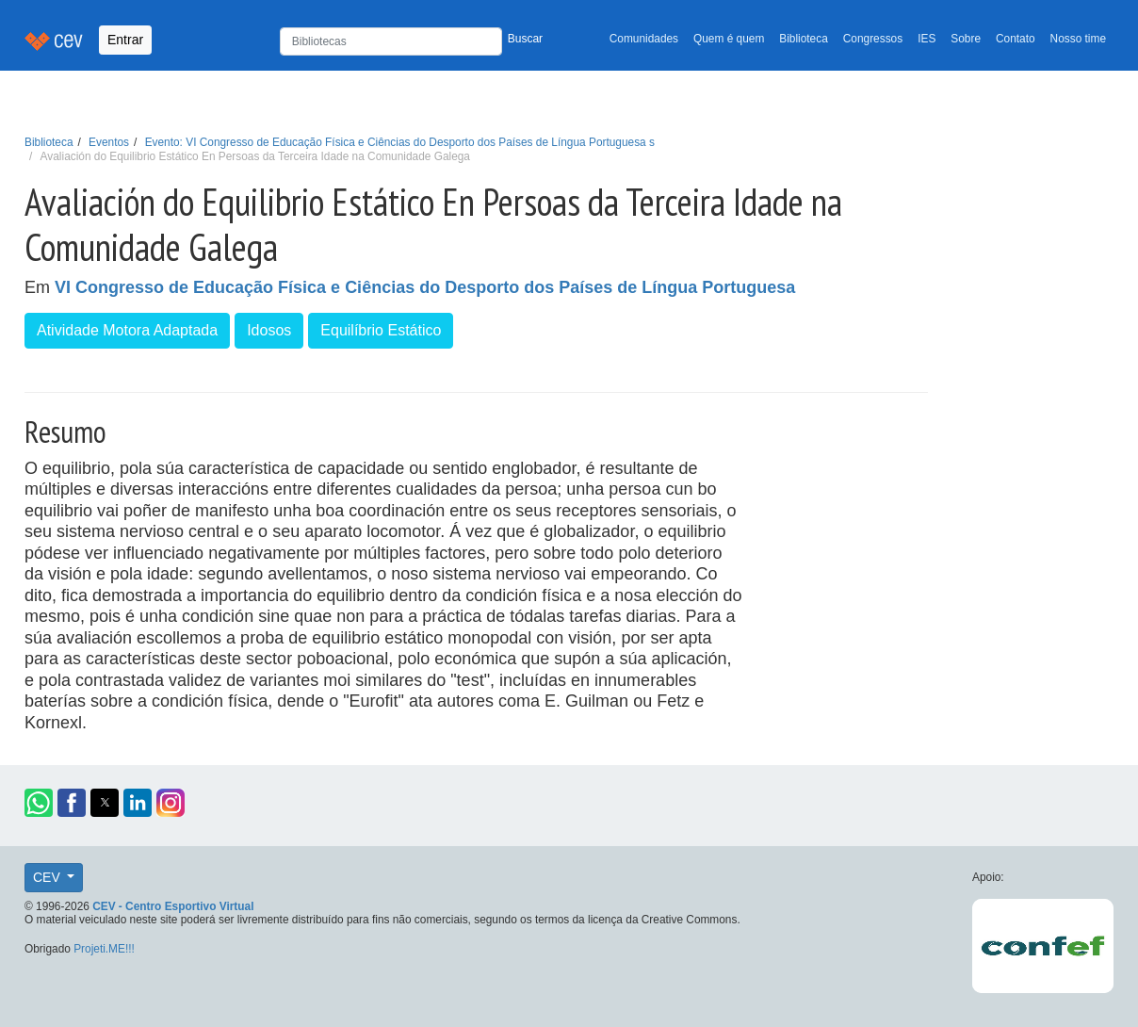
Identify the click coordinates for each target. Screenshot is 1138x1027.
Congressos (872, 38)
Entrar (125, 39)
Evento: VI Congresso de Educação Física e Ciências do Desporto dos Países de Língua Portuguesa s (400, 142)
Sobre (966, 38)
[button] (38, 803)
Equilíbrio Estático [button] (380, 330)
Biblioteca (803, 38)
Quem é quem (728, 38)
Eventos (109, 142)
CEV (48, 877)
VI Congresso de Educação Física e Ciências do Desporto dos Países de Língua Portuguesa (425, 287)
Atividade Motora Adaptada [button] (127, 330)
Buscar (525, 38)
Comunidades (644, 38)
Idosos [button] (269, 330)
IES (926, 38)
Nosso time (1078, 38)
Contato (1015, 38)
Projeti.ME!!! (104, 948)
